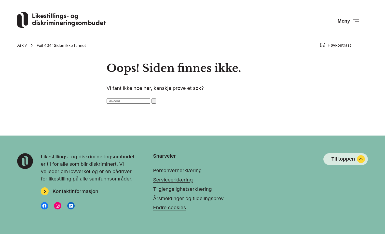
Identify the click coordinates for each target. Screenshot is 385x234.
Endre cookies (169, 207)
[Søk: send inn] (153, 101)
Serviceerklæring (173, 180)
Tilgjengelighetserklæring (182, 189)
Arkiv (22, 45)
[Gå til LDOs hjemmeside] (61, 26)
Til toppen (348, 159)
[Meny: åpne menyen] (348, 21)
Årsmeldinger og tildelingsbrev (188, 198)
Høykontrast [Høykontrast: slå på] (339, 45)
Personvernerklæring (177, 170)
